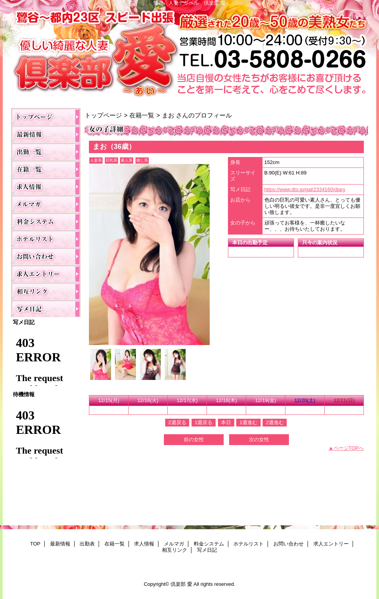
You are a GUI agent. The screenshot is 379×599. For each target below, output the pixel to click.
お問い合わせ (46, 256)
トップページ (103, 115)
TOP (46, 116)
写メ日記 (46, 308)
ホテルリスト (46, 238)
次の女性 (259, 439)
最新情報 (46, 134)
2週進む (274, 422)
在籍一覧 (46, 169)
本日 (226, 422)
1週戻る (203, 422)
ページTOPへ (349, 448)
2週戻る (177, 422)
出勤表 (46, 151)
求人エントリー (46, 273)
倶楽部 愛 (189, 55)
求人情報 (46, 186)
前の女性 (194, 439)
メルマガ (46, 203)
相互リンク (46, 291)
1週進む (248, 422)
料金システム (46, 221)
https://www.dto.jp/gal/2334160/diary (305, 189)
